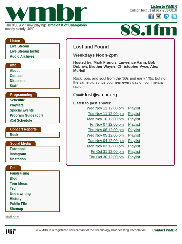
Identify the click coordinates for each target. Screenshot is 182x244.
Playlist (134, 108)
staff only (12, 217)
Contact (16, 76)
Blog (13, 178)
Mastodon (18, 159)
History (15, 199)
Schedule (17, 100)
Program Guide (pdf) (26, 115)
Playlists (17, 105)
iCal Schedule (21, 120)
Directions (18, 81)
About (15, 71)
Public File (18, 204)
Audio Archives (22, 56)
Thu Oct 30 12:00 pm (106, 157)
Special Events (22, 110)
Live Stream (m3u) (24, 51)
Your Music (19, 183)
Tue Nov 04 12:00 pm (106, 141)
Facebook (18, 149)
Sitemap (16, 209)
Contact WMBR (165, 230)
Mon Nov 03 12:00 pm (105, 146)
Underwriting (20, 194)
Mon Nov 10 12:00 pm (105, 119)
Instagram (18, 154)
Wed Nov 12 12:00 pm (105, 108)
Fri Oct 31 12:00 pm (107, 151)
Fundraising (19, 173)
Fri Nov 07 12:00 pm (107, 124)
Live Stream (19, 46)
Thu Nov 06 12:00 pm (106, 130)
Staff (13, 86)
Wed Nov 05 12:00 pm (105, 135)
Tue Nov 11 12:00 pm (106, 113)
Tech (14, 188)
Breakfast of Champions (67, 25)
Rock (14, 135)
